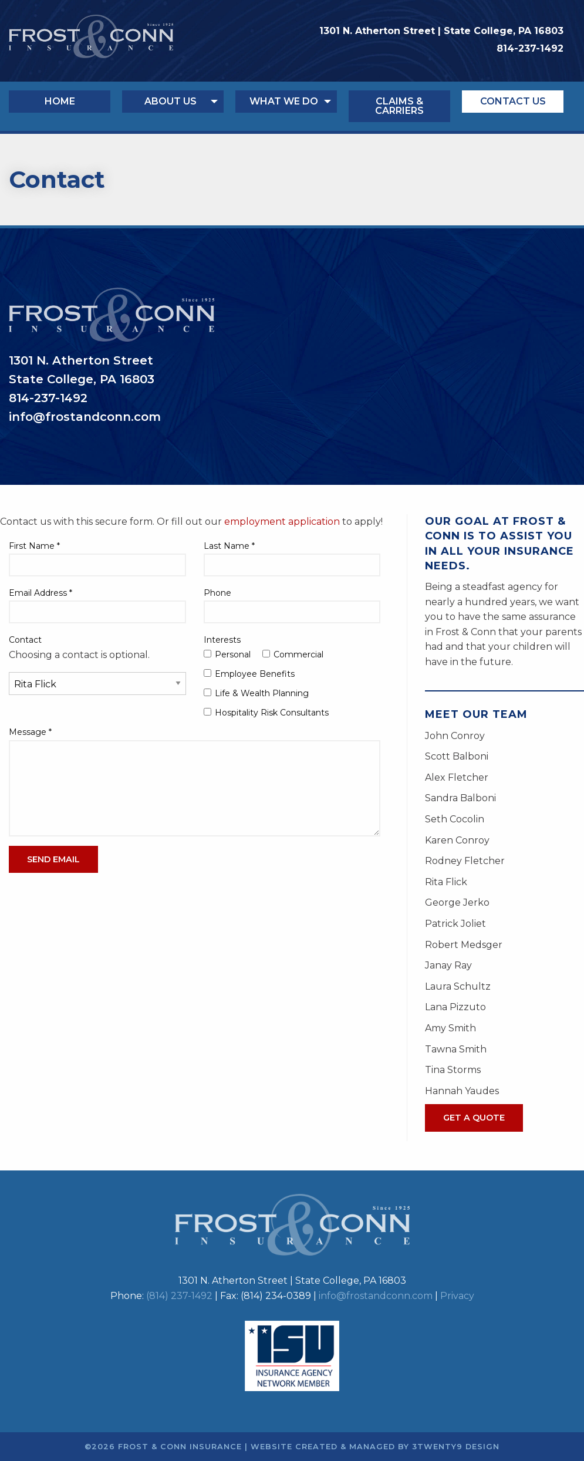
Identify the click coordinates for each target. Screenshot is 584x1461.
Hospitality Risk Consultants (266, 712)
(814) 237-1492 (179, 1295)
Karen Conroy (457, 840)
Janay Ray (448, 965)
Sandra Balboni (460, 798)
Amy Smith (450, 1028)
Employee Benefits (249, 674)
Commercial (292, 654)
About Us (170, 101)
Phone (217, 593)
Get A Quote (474, 1117)
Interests (222, 640)
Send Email (53, 859)
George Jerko (457, 902)
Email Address (40, 593)
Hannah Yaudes (462, 1090)
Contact (25, 640)
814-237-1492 (530, 48)
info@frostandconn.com (376, 1295)
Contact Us (513, 101)
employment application (282, 521)
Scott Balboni (456, 756)
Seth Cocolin (454, 819)
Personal (227, 654)
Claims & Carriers (399, 106)
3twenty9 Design (455, 1446)
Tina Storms (453, 1069)
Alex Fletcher (456, 777)
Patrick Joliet (455, 923)
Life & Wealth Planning (256, 693)
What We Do (283, 101)
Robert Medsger (463, 944)
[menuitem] (65, 106)
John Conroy (455, 735)
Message (30, 732)
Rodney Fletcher (465, 860)
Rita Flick (446, 882)
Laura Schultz (458, 986)
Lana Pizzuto (455, 1007)
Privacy (457, 1295)
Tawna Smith (456, 1049)
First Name (34, 546)
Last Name (229, 546)
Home (60, 101)
